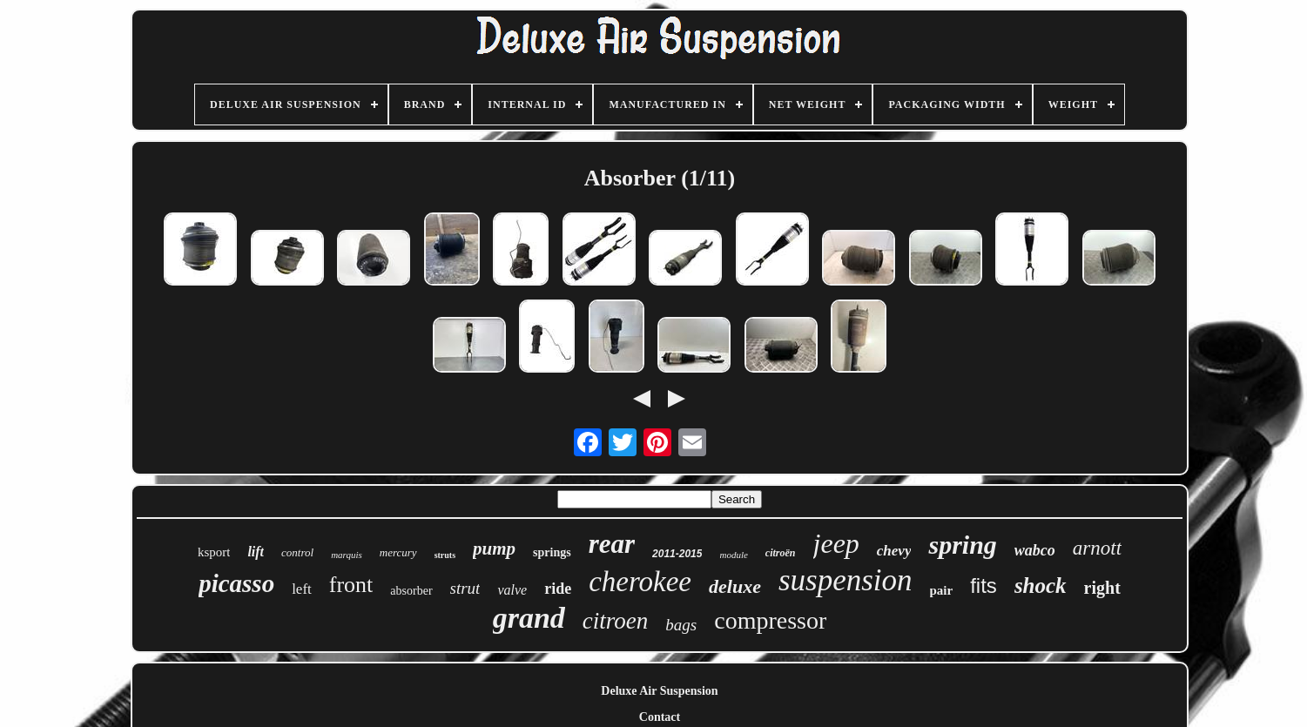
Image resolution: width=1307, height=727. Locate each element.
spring (962, 544)
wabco (1034, 550)
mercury (398, 552)
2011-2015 (677, 554)
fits (983, 585)
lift (255, 551)
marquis (346, 554)
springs (552, 552)
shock (1040, 585)
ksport (214, 552)
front (351, 584)
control (297, 552)
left (302, 589)
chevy (894, 550)
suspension (845, 580)
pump (494, 548)
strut (465, 588)
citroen (615, 621)
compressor (770, 620)
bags (681, 625)
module (733, 554)
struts (445, 555)
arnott (1097, 548)
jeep (836, 543)
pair (941, 590)
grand (529, 618)
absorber (411, 590)
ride (557, 588)
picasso (236, 583)
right (1102, 587)
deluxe (735, 586)
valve (512, 589)
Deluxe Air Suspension (659, 690)
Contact (659, 717)
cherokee (640, 581)
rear (612, 543)
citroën (780, 553)
